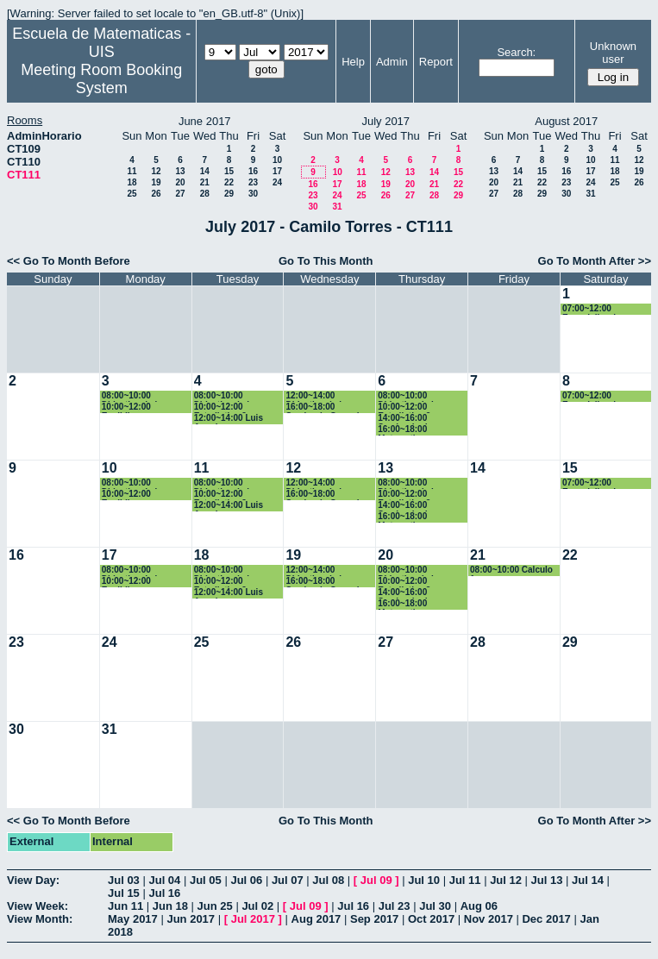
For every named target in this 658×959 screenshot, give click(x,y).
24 (277, 182)
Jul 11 (465, 880)
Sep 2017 (374, 918)
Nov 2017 (488, 918)
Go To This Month (326, 260)
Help (353, 61)
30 (253, 193)
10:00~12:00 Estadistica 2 (220, 407)
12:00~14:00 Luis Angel (228, 418)
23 (253, 182)
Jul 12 (506, 880)
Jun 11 (125, 905)
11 (131, 171)
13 (180, 171)
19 (155, 182)
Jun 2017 (190, 918)
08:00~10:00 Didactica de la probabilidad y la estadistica (228, 396)
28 (205, 193)
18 (131, 182)
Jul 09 (376, 880)
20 (180, 182)
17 (277, 171)
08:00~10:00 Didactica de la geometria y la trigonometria (132, 396)
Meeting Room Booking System (101, 79)
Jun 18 (170, 905)
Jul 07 (288, 880)
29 (229, 193)
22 (229, 182)
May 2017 (133, 918)
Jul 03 (124, 880)
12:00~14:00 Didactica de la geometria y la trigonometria (315, 396)
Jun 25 (215, 905)
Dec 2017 (546, 918)
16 (253, 171)
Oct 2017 (431, 918)
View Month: (39, 918)
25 (131, 193)
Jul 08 (328, 880)
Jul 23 (394, 905)
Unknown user (613, 53)
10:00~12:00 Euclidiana (126, 407)
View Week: (37, 905)
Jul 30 (435, 905)
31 (337, 206)
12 (155, 171)
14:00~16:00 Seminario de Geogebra (405, 418)
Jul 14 (588, 880)
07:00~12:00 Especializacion (594, 309)
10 (277, 160)
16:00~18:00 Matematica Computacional (409, 430)
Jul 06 (246, 880)
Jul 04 (164, 880)
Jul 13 (547, 880)
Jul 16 (164, 893)
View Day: (33, 880)
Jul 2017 (253, 918)
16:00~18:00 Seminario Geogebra (327, 407)
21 (205, 182)
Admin (392, 61)
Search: (516, 52)
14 (205, 171)
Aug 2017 (316, 918)
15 (229, 171)
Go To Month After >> (594, 260)
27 (180, 193)
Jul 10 (424, 880)
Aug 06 (479, 905)
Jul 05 (206, 880)
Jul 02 (257, 905)
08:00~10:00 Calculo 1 (511, 570)
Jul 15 (124, 893)
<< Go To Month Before (68, 260)
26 (155, 193)
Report (436, 61)
